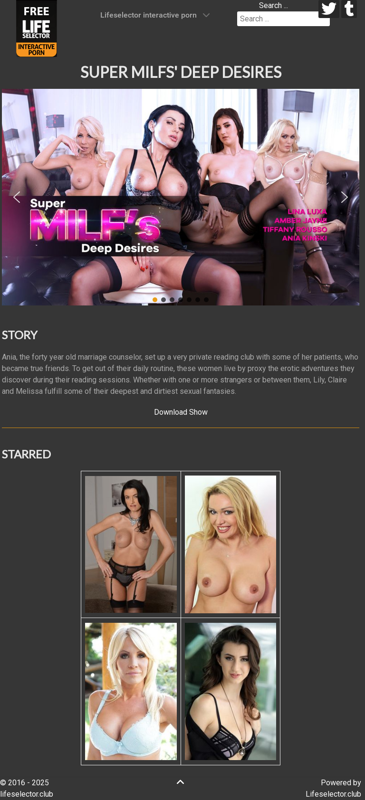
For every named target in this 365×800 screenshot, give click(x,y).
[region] (180, 197)
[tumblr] (349, 9)
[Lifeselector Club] (36, 27)
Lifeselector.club (333, 794)
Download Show (181, 412)
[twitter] (329, 9)
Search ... (273, 5)
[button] (16, 197)
